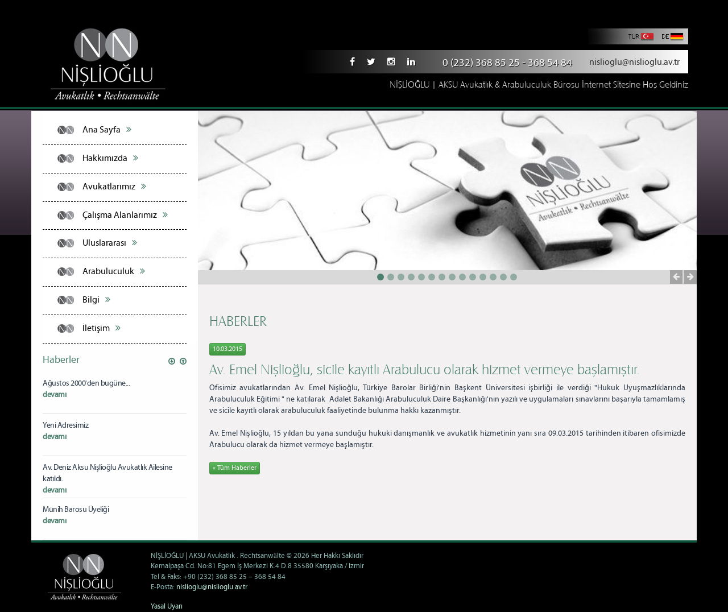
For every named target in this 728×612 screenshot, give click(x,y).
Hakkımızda (110, 158)
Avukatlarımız (114, 186)
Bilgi (96, 300)
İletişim (101, 328)
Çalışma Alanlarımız (125, 215)
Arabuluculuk (113, 271)
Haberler (61, 360)
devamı (54, 394)
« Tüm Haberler (235, 468)
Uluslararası (109, 243)
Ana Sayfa (106, 130)
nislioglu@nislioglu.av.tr (634, 62)
